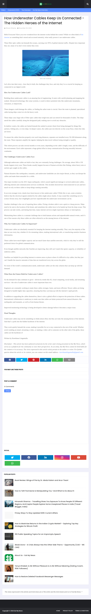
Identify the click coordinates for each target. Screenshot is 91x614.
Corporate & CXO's (13, 10)
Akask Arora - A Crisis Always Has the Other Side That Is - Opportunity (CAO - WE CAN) (49, 546)
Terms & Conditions (82, 611)
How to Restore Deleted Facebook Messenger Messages (39, 576)
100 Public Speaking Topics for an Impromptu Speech (38, 534)
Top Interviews (26, 10)
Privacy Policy (68, 611)
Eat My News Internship (40, 10)
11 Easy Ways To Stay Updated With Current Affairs (36, 513)
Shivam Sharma (11, 28)
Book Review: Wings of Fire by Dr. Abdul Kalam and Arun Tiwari (41, 480)
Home (58, 611)
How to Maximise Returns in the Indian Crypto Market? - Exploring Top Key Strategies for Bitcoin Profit (46, 524)
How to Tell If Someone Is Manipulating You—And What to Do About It (44, 491)
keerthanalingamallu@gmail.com (71, 352)
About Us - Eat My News (25, 555)
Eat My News (18, 611)
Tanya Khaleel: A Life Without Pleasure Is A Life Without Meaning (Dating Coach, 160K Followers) (49, 567)
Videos (3, 10)
